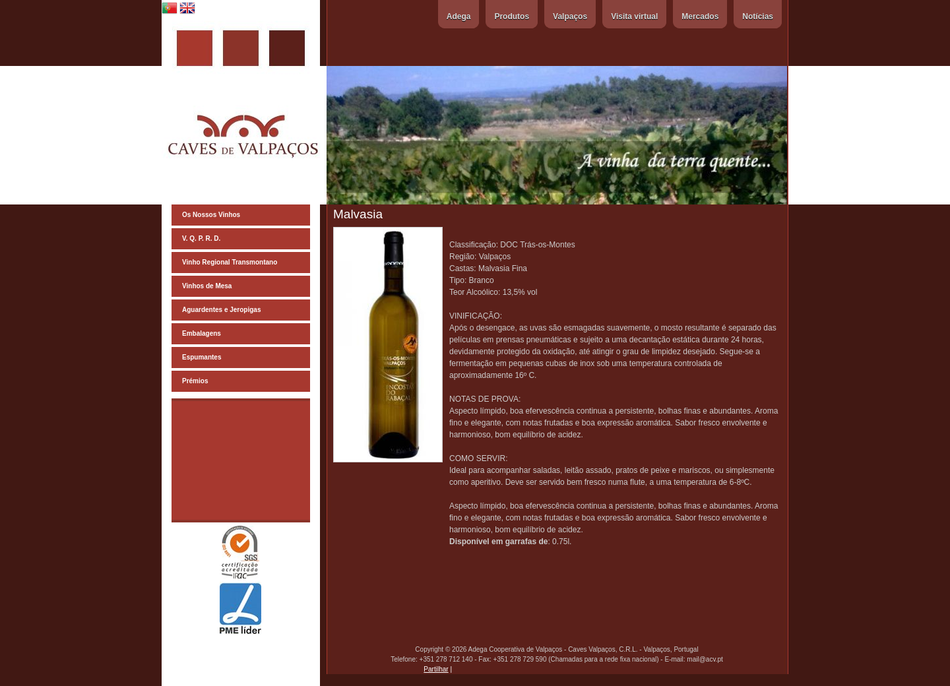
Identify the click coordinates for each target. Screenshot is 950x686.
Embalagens (201, 333)
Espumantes (201, 357)
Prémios (195, 381)
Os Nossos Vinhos (211, 214)
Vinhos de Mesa (207, 286)
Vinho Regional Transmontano (229, 262)
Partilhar (436, 669)
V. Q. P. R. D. (201, 238)
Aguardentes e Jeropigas (221, 309)
